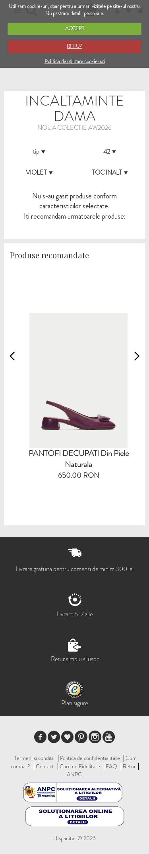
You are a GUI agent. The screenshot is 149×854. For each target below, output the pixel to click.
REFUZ (74, 46)
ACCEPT (74, 28)
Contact (45, 766)
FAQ (111, 766)
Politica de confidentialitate (90, 758)
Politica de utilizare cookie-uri (75, 61)
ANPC (74, 774)
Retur (129, 766)
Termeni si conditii (34, 758)
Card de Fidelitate (80, 766)
